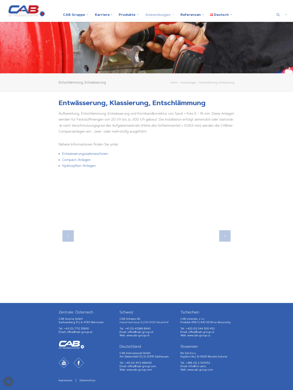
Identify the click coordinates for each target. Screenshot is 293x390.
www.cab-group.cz (198, 335)
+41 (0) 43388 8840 (137, 328)
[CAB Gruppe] (24, 11)
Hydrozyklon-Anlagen (79, 166)
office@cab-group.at (79, 332)
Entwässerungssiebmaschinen (85, 154)
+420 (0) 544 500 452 (200, 328)
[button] (281, 15)
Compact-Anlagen (76, 160)
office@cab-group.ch (140, 332)
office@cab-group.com (141, 366)
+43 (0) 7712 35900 (76, 328)
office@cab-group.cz (201, 332)
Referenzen (190, 15)
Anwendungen (158, 15)
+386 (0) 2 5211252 (198, 362)
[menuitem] (74, 15)
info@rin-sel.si (197, 366)
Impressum (65, 380)
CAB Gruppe (74, 15)
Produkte (127, 15)
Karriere (102, 15)
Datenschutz (87, 380)
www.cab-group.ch (138, 335)
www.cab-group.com (139, 369)
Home (173, 82)
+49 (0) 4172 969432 (138, 362)
